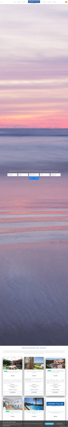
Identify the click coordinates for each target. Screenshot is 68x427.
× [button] (66, 421)
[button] (23, 425)
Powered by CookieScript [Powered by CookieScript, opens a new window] (63, 426)
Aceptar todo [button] (49, 423)
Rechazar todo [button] (59, 423)
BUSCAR (34, 178)
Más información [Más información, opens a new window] (17, 424)
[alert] (34, 424)
